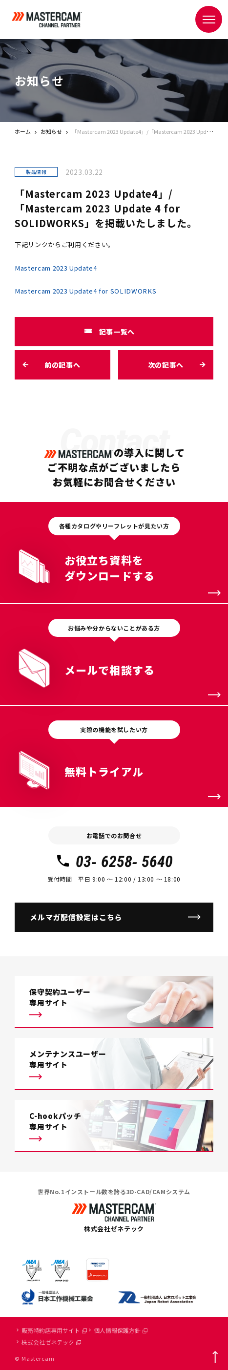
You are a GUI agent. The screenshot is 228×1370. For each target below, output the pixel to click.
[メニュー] (208, 19)
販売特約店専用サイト (54, 1330)
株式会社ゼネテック (51, 1342)
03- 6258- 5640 (114, 861)
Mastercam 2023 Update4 (56, 268)
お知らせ (51, 131)
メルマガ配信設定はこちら (76, 917)
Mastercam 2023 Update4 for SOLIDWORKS (85, 290)
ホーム (23, 131)
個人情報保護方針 (120, 1330)
